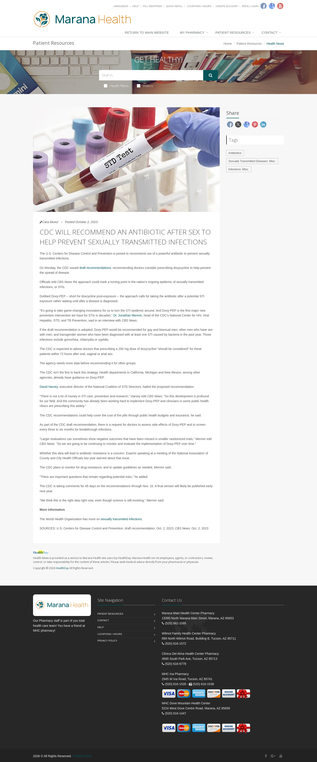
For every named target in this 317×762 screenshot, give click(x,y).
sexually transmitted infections (121, 519)
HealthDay (62, 568)
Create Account (227, 6)
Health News (116, 85)
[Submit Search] (210, 75)
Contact (269, 32)
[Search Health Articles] (151, 75)
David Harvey (49, 386)
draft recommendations (95, 268)
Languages (120, 6)
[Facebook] (263, 6)
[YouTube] (280, 756)
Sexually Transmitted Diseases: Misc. (252, 161)
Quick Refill (174, 6)
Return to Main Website (147, 32)
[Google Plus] (273, 756)
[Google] (272, 6)
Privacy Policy (108, 640)
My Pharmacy (192, 32)
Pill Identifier (152, 6)
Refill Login (250, 6)
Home (228, 43)
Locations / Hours (199, 6)
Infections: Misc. (239, 169)
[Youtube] (280, 6)
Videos (145, 85)
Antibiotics (235, 153)
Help (136, 6)
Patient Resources (233, 32)
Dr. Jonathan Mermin (127, 315)
